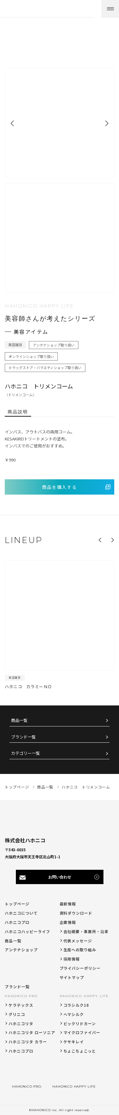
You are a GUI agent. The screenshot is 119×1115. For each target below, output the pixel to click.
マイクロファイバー (82, 1032)
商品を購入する (59, 487)
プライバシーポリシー (80, 968)
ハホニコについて (21, 913)
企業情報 (68, 922)
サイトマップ (72, 977)
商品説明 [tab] (18, 412)
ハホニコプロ (17, 922)
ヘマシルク (73, 1014)
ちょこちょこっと (79, 1051)
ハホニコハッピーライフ (27, 931)
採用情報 (71, 958)
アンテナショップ (21, 949)
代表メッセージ (77, 940)
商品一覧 (19, 720)
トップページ (17, 903)
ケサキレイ (73, 1041)
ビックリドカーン (79, 1023)
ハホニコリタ (21, 1023)
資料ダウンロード (76, 913)
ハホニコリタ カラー (28, 1041)
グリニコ (17, 1014)
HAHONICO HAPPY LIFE (84, 996)
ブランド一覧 (23, 737)
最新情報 (68, 903)
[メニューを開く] (110, 9)
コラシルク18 (76, 1005)
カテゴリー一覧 (25, 753)
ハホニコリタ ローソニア (32, 1032)
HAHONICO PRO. (22, 996)
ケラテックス (21, 1005)
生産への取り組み (79, 949)
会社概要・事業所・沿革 (86, 931)
